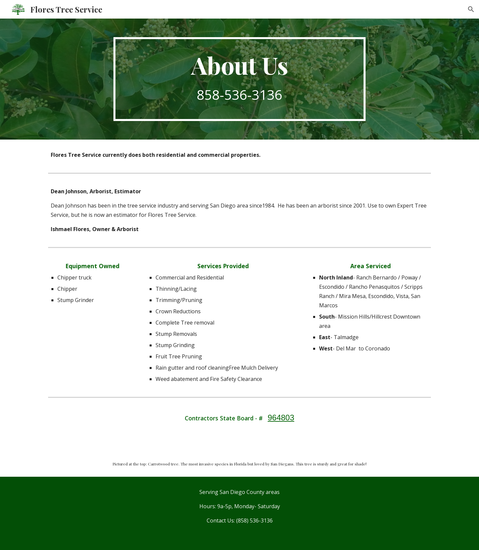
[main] (239, 79)
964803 (281, 417)
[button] (471, 9)
